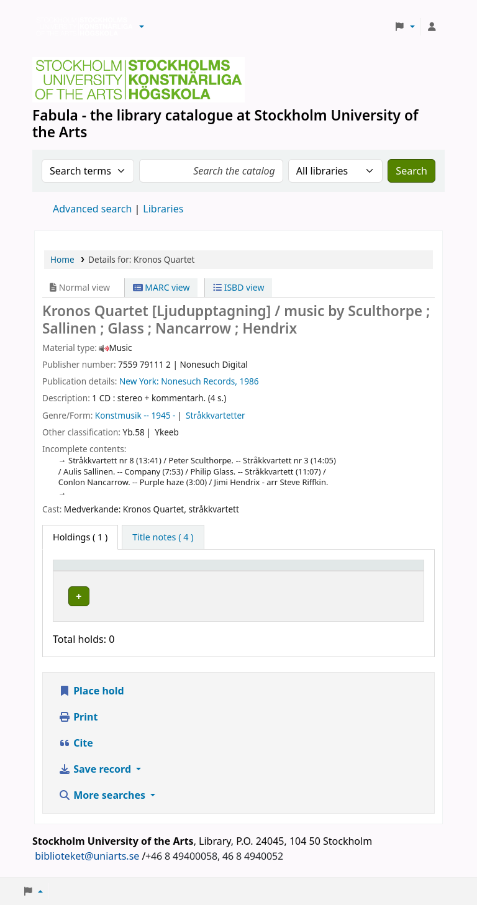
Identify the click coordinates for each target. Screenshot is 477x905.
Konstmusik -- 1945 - (135, 415)
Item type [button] (80, 571)
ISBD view (238, 287)
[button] (141, 27)
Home (62, 259)
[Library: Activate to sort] (201, 571)
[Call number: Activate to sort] (314, 571)
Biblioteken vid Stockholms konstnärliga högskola (81, 26)
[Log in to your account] (431, 27)
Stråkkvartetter (215, 415)
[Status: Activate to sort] (392, 571)
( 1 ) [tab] (80, 537)
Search (411, 171)
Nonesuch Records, (199, 381)
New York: (139, 381)
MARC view (161, 287)
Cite (75, 740)
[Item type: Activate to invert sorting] (94, 571)
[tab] (163, 537)
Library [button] (155, 571)
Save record (96, 766)
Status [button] (380, 571)
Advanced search (92, 209)
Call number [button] (299, 571)
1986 (249, 381)
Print (78, 714)
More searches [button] (103, 792)
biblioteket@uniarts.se (87, 853)
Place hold (91, 687)
